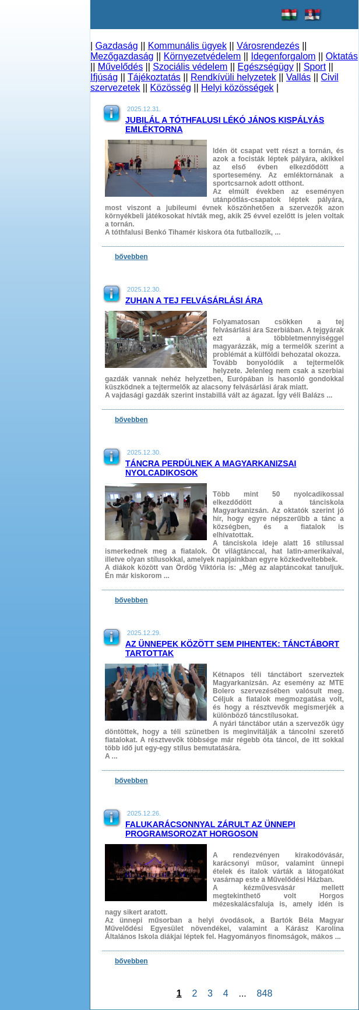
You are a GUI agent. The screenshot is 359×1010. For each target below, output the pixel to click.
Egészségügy (266, 67)
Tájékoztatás (154, 77)
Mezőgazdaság (122, 56)
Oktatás (342, 56)
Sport (315, 67)
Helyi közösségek (237, 88)
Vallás (298, 77)
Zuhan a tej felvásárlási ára (194, 300)
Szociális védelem (190, 67)
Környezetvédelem (202, 56)
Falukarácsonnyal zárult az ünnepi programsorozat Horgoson (210, 829)
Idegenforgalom (283, 56)
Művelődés (120, 67)
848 (264, 993)
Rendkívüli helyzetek (233, 77)
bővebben (131, 257)
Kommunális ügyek (187, 46)
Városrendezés (268, 46)
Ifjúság (104, 77)
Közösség (170, 88)
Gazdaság (117, 46)
